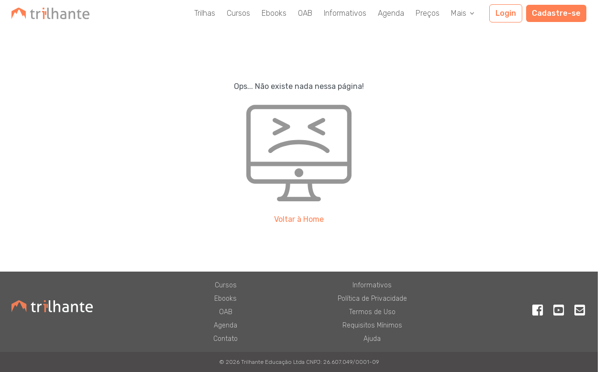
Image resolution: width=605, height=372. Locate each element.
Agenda (391, 13)
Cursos (238, 13)
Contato (225, 339)
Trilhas (204, 13)
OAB (305, 13)
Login (505, 13)
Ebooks (274, 13)
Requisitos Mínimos (372, 325)
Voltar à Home (299, 219)
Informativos (345, 13)
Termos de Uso (372, 312)
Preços (428, 13)
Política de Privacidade (372, 299)
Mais (463, 13)
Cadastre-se (556, 13)
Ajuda (372, 339)
